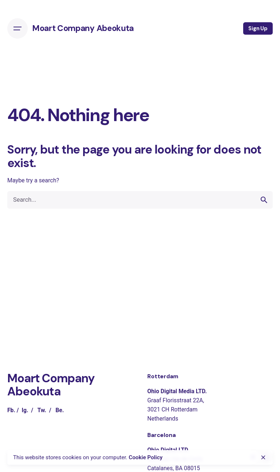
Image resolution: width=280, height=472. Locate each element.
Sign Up (258, 28)
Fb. (11, 410)
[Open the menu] (17, 28)
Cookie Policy (146, 457)
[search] (264, 200)
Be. (59, 410)
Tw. (41, 410)
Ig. (25, 410)
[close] (263, 457)
